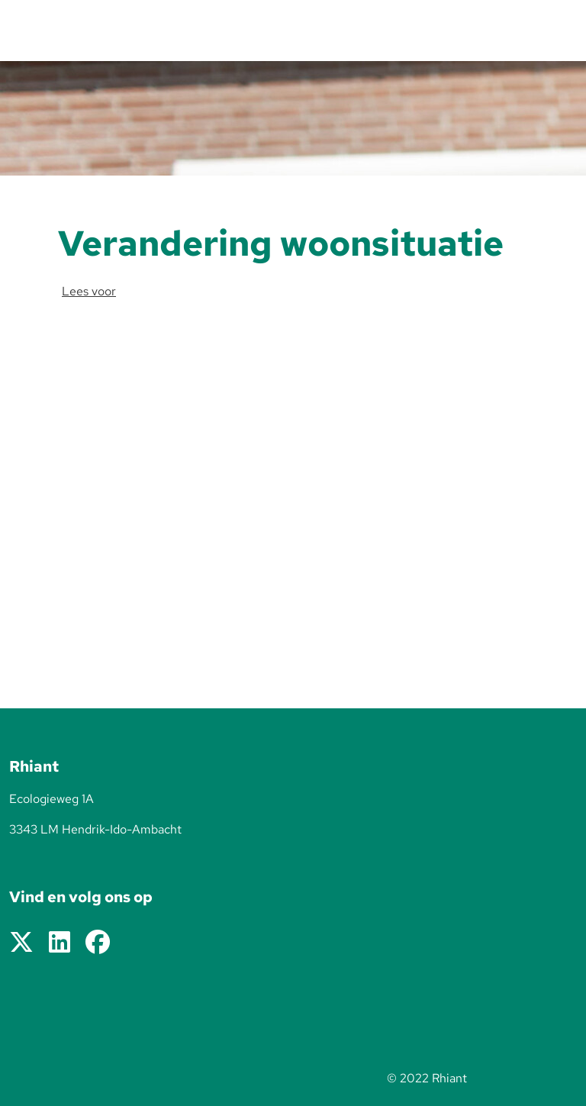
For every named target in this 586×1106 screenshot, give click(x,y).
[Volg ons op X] (21, 943)
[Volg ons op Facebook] (97, 943)
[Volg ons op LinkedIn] (59, 943)
